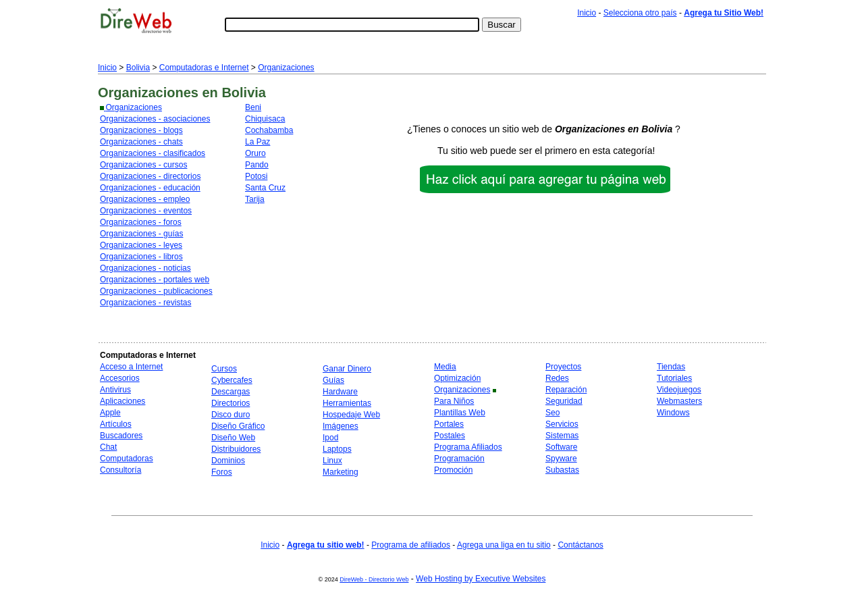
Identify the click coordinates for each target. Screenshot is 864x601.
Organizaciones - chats (141, 142)
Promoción (453, 470)
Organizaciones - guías (141, 233)
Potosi (256, 176)
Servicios (561, 424)
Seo (552, 412)
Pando (257, 164)
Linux (332, 460)
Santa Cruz (265, 187)
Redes (557, 378)
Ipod (330, 437)
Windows (673, 412)
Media (445, 366)
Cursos (224, 368)
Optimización (457, 378)
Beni (253, 107)
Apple (110, 412)
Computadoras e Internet (204, 67)
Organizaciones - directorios (150, 176)
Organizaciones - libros (141, 256)
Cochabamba (269, 130)
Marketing (340, 472)
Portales (449, 424)
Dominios (228, 460)
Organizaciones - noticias (145, 268)
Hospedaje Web (351, 414)
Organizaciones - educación (150, 187)
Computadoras (126, 458)
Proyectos (563, 366)
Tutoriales (674, 378)
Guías (333, 380)
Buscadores (121, 435)
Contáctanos (580, 545)
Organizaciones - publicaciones (156, 291)
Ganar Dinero (347, 368)
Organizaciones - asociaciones (155, 119)
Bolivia (138, 67)
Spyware (561, 458)
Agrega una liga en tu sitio (504, 545)
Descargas (230, 391)
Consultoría (120, 470)
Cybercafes (231, 380)
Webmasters (679, 401)
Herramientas (347, 403)
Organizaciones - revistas (145, 302)
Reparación (566, 389)
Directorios (230, 403)
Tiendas (671, 366)
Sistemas (561, 435)
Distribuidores (236, 449)
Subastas (562, 470)
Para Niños (454, 401)
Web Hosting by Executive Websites (480, 578)
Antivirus (115, 389)
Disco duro (230, 414)
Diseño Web (233, 437)
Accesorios (120, 378)
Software (561, 447)
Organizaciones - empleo (145, 199)
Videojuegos (679, 389)
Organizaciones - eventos (146, 210)
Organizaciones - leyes (141, 245)
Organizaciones (286, 67)
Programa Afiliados (468, 447)
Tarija (255, 199)
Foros (221, 472)
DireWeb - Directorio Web (374, 579)
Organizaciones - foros (141, 222)
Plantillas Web (459, 412)
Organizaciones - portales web (154, 279)
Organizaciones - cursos (143, 164)
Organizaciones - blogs (141, 130)
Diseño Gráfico (238, 426)
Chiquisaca (265, 119)
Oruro (255, 153)
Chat (108, 447)
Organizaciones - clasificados (152, 153)
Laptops (337, 449)
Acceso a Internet (131, 366)
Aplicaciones (122, 401)
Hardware (340, 391)
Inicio (586, 13)
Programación (459, 458)
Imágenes (340, 426)
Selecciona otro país (640, 13)
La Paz (257, 142)
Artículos (116, 424)
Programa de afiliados (410, 545)
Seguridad (564, 401)
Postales (449, 435)
